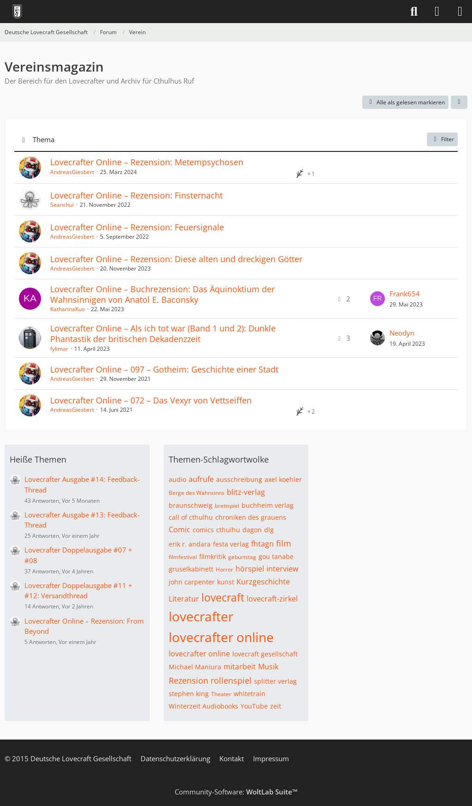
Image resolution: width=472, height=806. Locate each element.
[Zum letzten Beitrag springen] (377, 298)
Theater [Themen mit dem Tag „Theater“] (221, 694)
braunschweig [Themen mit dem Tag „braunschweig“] (190, 505)
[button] (459, 102)
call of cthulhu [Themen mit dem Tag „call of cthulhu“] (191, 517)
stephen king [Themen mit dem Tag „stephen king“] (189, 693)
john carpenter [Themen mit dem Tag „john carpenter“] (192, 581)
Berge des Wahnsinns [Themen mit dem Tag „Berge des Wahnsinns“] (196, 493)
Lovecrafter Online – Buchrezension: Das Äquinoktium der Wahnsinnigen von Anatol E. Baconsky (162, 294)
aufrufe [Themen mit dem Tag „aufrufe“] (201, 479)
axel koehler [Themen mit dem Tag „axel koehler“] (283, 479)
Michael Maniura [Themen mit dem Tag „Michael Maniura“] (195, 666)
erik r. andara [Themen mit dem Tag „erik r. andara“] (190, 544)
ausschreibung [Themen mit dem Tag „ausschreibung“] (239, 479)
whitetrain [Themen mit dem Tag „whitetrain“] (250, 693)
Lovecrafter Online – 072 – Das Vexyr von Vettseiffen (151, 400)
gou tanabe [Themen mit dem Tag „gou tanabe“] (276, 556)
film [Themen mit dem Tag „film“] (283, 543)
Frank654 (404, 293)
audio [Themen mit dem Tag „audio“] (177, 479)
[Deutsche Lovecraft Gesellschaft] (17, 11)
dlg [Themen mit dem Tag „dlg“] (269, 529)
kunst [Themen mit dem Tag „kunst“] (225, 581)
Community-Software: (236, 791)
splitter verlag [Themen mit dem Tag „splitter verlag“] (275, 681)
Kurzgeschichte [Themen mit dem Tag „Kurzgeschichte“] (263, 582)
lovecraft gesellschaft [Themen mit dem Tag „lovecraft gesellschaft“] (265, 654)
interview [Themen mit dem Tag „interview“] (282, 569)
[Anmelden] (437, 11)
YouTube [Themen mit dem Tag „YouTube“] (254, 706)
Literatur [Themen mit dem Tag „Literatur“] (184, 599)
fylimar (59, 349)
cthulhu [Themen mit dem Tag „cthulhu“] (228, 529)
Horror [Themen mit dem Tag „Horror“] (224, 569)
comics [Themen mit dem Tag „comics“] (203, 529)
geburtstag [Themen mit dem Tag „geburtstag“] (242, 557)
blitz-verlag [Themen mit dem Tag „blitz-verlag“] (246, 492)
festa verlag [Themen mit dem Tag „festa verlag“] (231, 544)
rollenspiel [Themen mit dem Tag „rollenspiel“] (231, 680)
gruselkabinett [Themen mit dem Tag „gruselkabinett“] (191, 569)
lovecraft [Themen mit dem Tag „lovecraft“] (222, 597)
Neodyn (401, 332)
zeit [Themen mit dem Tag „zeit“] (275, 706)
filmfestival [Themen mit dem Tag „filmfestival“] (183, 557)
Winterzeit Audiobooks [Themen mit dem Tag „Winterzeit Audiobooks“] (203, 706)
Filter (442, 139)
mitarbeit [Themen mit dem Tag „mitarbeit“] (240, 667)
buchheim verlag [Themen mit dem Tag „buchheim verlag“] (268, 505)
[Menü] (460, 11)
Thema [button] (43, 139)
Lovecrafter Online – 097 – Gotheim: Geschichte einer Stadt (164, 369)
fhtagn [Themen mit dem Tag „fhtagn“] (262, 544)
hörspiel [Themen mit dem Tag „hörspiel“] (250, 569)
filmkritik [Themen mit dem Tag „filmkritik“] (212, 556)
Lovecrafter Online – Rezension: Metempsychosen (146, 162)
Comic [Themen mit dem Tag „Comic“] (179, 529)
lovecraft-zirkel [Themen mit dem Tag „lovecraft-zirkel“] (272, 599)
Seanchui (62, 205)
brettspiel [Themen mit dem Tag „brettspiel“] (227, 506)
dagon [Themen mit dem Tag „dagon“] (252, 529)
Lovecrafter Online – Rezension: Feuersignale (137, 227)
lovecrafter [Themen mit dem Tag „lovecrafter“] (201, 616)
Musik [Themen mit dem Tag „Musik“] (268, 667)
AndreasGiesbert (72, 172)
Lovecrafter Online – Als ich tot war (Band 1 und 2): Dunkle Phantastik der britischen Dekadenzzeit (163, 333)
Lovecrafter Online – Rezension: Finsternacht (136, 195)
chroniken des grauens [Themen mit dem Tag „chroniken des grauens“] (250, 517)
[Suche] (414, 11)
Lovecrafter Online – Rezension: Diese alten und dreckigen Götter (176, 259)
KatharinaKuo (67, 309)
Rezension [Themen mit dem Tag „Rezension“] (188, 680)
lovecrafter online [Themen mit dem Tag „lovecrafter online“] (221, 637)
